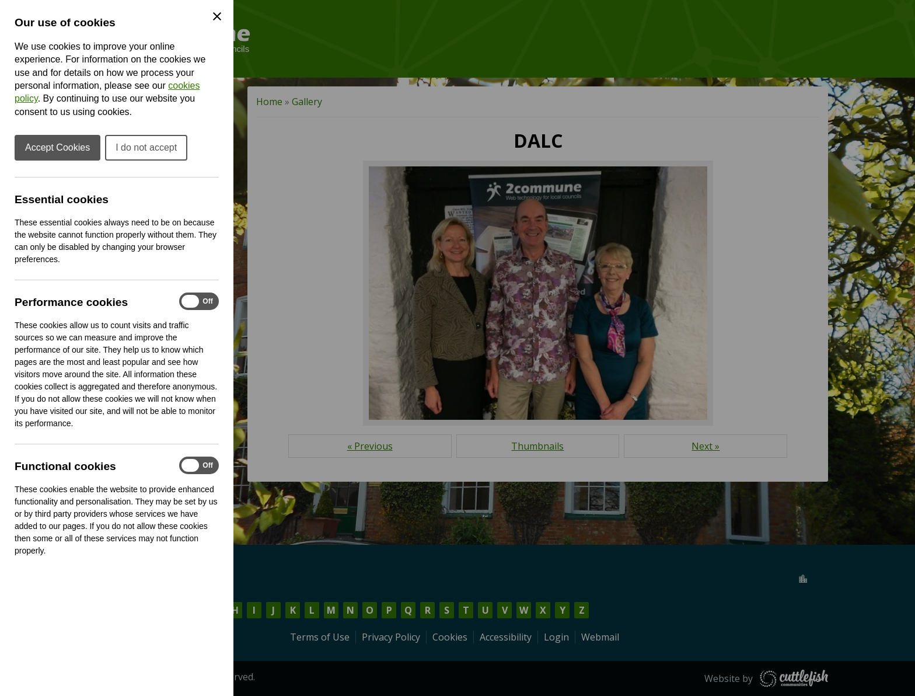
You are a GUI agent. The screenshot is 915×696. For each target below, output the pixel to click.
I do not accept (146, 147)
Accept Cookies (57, 147)
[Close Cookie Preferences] (217, 16)
